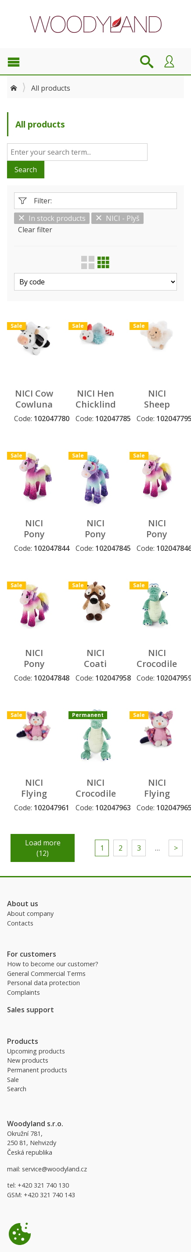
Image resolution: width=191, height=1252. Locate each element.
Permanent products (37, 1070)
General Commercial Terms (46, 973)
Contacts (20, 923)
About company (30, 913)
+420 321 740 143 (49, 1195)
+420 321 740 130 (43, 1185)
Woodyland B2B (96, 24)
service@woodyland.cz (54, 1169)
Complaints (23, 992)
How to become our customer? (52, 964)
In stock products (52, 218)
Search (25, 169)
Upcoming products (36, 1051)
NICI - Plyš (117, 218)
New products (27, 1060)
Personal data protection (43, 983)
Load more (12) (43, 848)
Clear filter (35, 229)
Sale (13, 1079)
